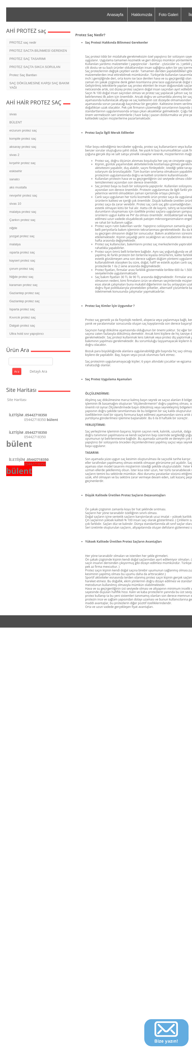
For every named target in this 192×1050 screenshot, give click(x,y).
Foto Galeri (168, 15)
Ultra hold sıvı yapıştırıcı (26, 333)
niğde (13, 228)
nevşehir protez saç (23, 195)
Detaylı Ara (38, 371)
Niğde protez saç (21, 277)
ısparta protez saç (22, 252)
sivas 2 (14, 155)
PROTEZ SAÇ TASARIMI (27, 59)
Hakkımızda (141, 15)
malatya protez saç (22, 212)
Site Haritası (16, 399)
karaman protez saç (23, 285)
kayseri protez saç (22, 260)
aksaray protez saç (22, 147)
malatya (15, 244)
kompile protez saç (22, 138)
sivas (13, 114)
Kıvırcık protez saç (22, 317)
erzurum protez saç (23, 130)
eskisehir (15, 171)
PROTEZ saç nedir (22, 42)
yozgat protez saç (22, 236)
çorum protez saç (21, 268)
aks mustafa (18, 187)
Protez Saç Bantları (23, 75)
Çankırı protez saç (22, 220)
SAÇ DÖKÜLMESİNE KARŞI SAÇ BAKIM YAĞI (39, 85)
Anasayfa (115, 15)
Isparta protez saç (22, 309)
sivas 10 (15, 203)
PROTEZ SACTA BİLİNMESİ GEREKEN (38, 50)
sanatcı (14, 179)
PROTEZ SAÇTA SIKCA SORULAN (34, 67)
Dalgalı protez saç (22, 325)
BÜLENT (15, 122)
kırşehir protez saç (22, 163)
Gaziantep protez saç (24, 293)
